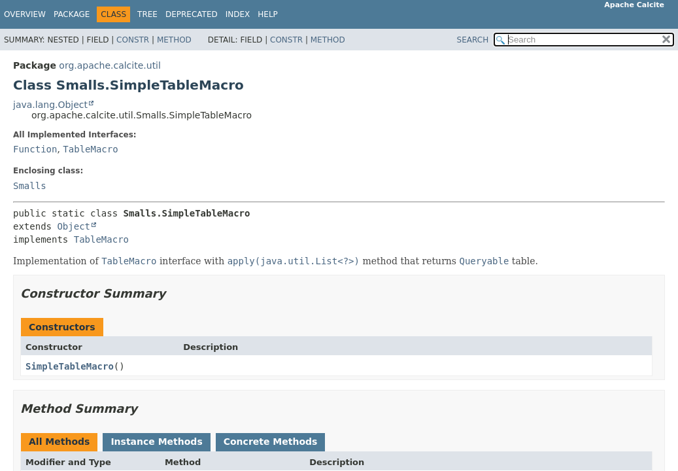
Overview (25, 14)
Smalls (29, 186)
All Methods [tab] (59, 441)
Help (268, 14)
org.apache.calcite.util (110, 65)
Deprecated (191, 14)
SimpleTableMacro (69, 366)
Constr (132, 39)
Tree (147, 14)
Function (35, 149)
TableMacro (90, 149)
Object (73, 226)
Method (174, 39)
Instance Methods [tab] (156, 441)
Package (72, 14)
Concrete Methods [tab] (271, 441)
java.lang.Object (50, 104)
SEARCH (473, 39)
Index (238, 14)
